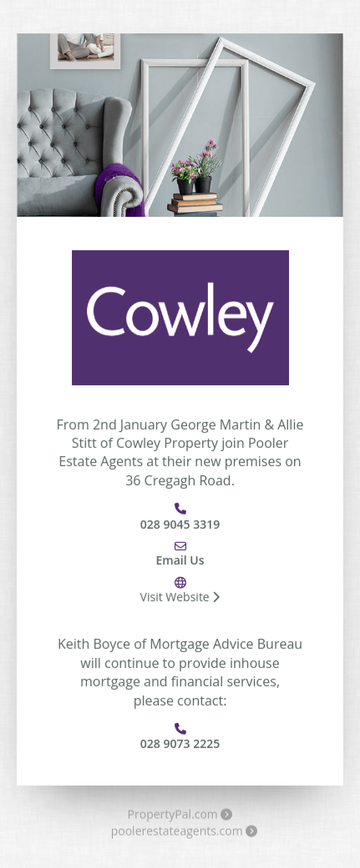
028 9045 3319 (180, 524)
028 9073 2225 (180, 744)
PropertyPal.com (180, 817)
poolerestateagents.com (184, 832)
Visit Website (180, 597)
